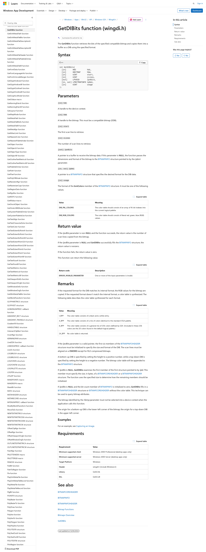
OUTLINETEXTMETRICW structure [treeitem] (20, 447)
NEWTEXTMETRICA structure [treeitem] (18, 413)
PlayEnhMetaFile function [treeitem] (17, 477)
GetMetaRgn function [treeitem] (16, 129)
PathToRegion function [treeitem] (16, 469)
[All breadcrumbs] (60, 20)
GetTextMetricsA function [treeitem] (17, 271)
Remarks (177, 35)
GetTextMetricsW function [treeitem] (17, 275)
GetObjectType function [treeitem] (17, 152)
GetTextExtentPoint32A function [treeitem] (20, 241)
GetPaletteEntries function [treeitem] (17, 167)
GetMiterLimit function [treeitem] (16, 133)
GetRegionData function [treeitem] (17, 189)
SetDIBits (62, 520)
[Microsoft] (5, 3)
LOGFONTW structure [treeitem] (16, 364)
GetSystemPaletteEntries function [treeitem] (20, 211)
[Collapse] (32, 17)
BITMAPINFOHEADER (130, 343)
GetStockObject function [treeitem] (17, 204)
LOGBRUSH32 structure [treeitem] (17, 357)
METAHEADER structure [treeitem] (17, 394)
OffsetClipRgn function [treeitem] (16, 428)
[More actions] (146, 20)
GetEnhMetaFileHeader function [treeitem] (20, 55)
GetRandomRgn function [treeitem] (17, 181)
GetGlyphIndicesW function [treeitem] (18, 84)
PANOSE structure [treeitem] (14, 462)
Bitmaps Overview (66, 515)
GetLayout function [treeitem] (15, 110)
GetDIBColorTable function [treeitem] (18, 26)
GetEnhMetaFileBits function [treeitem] (18, 37)
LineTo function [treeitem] (13, 350)
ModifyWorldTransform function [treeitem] (20, 406)
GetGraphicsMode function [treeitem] (18, 95)
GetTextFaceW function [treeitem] (16, 264)
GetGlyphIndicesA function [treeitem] (18, 80)
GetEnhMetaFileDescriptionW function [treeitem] (19, 50)
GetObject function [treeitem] (15, 144)
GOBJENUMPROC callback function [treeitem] (18, 311)
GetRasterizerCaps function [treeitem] (18, 185)
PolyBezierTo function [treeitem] (15, 503)
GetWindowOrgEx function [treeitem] (18, 290)
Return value (179, 31)
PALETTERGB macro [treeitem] (15, 458)
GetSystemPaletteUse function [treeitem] (19, 215)
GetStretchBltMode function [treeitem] (18, 208)
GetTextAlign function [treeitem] (16, 219)
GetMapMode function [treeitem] (16, 114)
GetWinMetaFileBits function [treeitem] (18, 294)
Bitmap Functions (66, 509)
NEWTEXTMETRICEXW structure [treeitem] (20, 421)
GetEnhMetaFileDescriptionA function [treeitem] (18, 43)
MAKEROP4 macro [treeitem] (14, 383)
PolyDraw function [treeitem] (14, 507)
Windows (68, 19)
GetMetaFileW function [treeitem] (16, 125)
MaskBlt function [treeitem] (14, 387)
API (90, 19)
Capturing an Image (85, 426)
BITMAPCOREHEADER (108, 373)
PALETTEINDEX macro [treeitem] (16, 454)
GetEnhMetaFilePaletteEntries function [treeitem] (19, 60)
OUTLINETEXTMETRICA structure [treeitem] (20, 443)
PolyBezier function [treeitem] (15, 499)
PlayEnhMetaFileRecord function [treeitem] (20, 480)
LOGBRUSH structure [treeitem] (16, 353)
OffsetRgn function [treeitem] (15, 432)
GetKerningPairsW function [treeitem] (18, 107)
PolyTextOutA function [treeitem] (16, 533)
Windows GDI (100, 19)
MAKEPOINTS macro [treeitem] (15, 379)
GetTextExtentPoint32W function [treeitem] (20, 245)
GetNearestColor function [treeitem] (17, 137)
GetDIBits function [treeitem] (15, 30)
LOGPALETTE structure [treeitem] (16, 368)
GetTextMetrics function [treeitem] (17, 268)
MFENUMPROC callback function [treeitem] (20, 402)
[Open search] (193, 3)
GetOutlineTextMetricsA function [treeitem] (20, 159)
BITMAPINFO (104, 159)
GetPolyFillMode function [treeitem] (17, 178)
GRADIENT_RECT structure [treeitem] (18, 316)
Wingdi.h (112, 19)
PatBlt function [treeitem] (13, 466)
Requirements (179, 38)
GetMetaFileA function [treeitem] (16, 118)
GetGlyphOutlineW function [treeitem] (18, 92)
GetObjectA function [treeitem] (15, 148)
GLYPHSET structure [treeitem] (15, 305)
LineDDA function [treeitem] (14, 342)
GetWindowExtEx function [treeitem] (17, 286)
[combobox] (18, 23)
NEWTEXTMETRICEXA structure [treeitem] (19, 417)
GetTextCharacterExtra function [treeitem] (19, 223)
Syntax (177, 24)
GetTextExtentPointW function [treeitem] (19, 256)
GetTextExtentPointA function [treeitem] (19, 249)
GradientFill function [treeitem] (15, 323)
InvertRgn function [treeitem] (14, 335)
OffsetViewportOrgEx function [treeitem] (19, 436)
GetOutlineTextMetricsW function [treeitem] (20, 163)
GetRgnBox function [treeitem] (15, 193)
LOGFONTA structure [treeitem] (16, 361)
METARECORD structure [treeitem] (17, 398)
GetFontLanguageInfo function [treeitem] (19, 73)
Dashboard (197, 10)
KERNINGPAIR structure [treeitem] (16, 338)
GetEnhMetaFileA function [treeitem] (18, 33)
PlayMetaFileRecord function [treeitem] (18, 488)
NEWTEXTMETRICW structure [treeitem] (19, 424)
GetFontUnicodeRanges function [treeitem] (20, 77)
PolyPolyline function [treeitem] (15, 525)
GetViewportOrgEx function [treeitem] (18, 283)
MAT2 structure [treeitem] (13, 391)
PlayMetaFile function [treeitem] (16, 484)
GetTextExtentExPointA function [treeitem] (20, 230)
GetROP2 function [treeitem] (14, 196)
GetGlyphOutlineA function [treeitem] (18, 88)
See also (177, 41)
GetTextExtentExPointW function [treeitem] (20, 238)
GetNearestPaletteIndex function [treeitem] (20, 140)
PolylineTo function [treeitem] (14, 518)
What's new (184, 10)
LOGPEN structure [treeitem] (14, 372)
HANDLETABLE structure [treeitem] (17, 327)
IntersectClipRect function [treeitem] (17, 331)
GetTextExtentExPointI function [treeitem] (19, 234)
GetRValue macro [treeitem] (14, 200)
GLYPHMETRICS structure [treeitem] (17, 301)
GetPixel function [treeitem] (14, 174)
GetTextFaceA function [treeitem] (16, 260)
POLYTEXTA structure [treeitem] (15, 529)
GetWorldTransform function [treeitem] (18, 298)
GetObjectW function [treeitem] (16, 155)
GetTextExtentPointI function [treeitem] (18, 253)
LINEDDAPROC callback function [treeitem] (20, 346)
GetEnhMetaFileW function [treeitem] (18, 66)
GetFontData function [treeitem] (16, 69)
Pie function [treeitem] (12, 473)
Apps (76, 19)
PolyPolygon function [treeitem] (15, 522)
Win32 (84, 19)
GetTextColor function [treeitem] (16, 226)
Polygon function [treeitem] (14, 510)
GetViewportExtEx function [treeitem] (18, 279)
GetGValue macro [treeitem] (14, 99)
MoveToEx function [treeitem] (15, 409)
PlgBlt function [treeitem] (13, 492)
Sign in (200, 3)
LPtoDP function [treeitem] (14, 376)
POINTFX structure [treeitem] (14, 495)
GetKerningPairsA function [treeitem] (18, 103)
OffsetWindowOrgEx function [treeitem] (19, 439)
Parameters (178, 28)
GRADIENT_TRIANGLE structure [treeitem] (20, 320)
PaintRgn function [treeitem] (14, 451)
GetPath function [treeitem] (14, 170)
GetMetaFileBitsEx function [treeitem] (18, 122)
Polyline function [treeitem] (14, 514)
